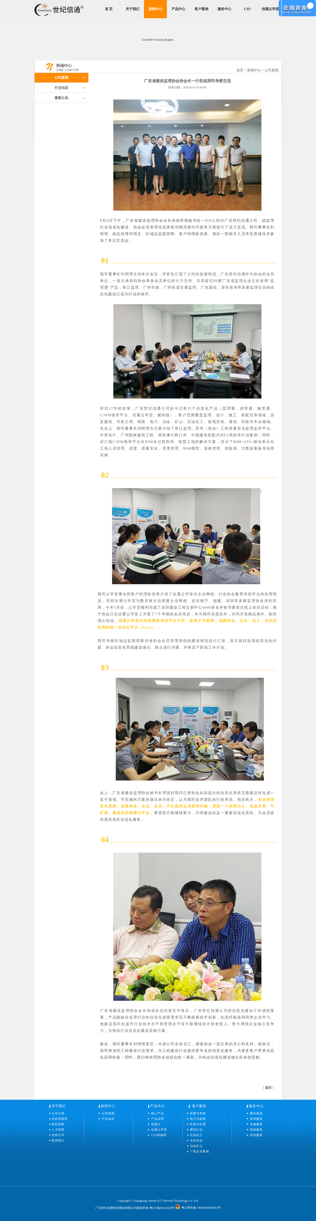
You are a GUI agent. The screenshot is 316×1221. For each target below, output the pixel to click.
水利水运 (196, 1140)
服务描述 (256, 1113)
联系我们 (58, 1140)
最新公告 (61, 98)
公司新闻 (61, 78)
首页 (240, 70)
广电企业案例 (199, 1151)
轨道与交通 (198, 1124)
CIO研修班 (159, 1135)
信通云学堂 (270, 9)
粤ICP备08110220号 (162, 1208)
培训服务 (256, 1135)
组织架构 (58, 1124)
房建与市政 (198, 1113)
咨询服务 (256, 1119)
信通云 (157, 1124)
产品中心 (178, 9)
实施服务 (256, 1124)
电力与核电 (198, 1119)
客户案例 (201, 9)
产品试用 (157, 1119)
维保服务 (256, 1129)
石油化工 (196, 1135)
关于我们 (132, 9)
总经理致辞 (60, 1119)
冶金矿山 (196, 1146)
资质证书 (58, 1135)
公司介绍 (58, 1113)
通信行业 (196, 1129)
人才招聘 (58, 1129)
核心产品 (157, 1113)
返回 (268, 1087)
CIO (247, 9)
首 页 (109, 9)
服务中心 (224, 9)
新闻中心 (155, 9)
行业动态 (61, 88)
